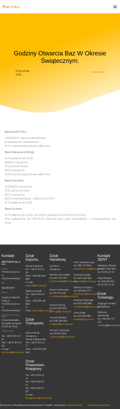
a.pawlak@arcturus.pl (85, 281)
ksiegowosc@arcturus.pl (39, 398)
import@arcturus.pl (36, 285)
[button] (115, 6)
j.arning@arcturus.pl (60, 311)
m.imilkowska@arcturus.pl (63, 296)
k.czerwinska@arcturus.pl (63, 281)
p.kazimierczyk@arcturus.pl (88, 268)
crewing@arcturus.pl (109, 325)
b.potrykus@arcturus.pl (86, 294)
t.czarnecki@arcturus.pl (62, 336)
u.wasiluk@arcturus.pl (61, 324)
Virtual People (74, 405)
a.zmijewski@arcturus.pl (86, 306)
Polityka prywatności (99, 405)
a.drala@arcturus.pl (84, 319)
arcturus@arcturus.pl (13, 352)
